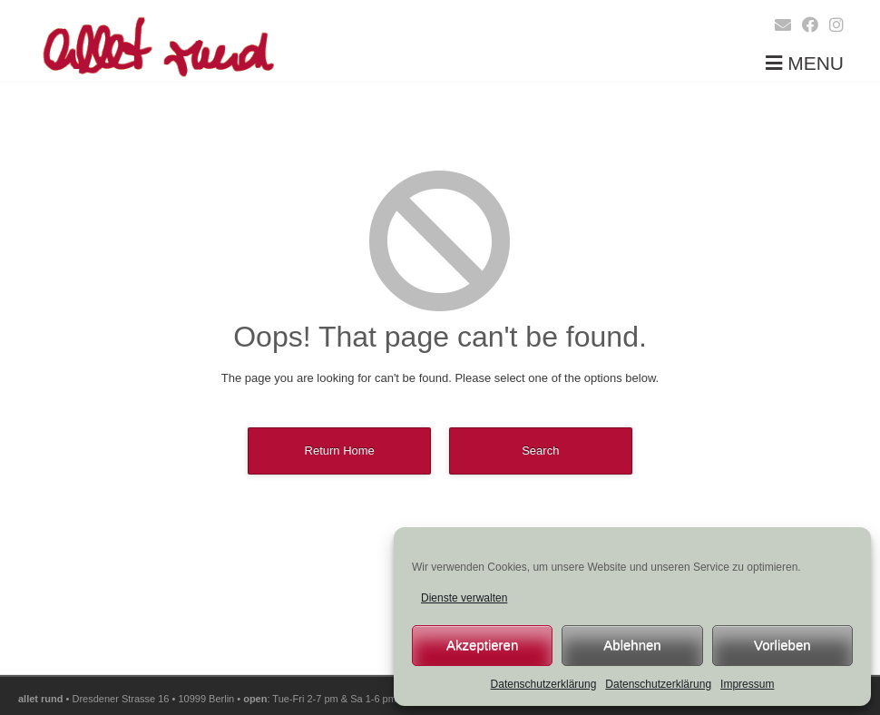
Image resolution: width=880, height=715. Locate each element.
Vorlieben (782, 644)
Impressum (747, 684)
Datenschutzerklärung (544, 684)
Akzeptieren (482, 644)
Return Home (340, 450)
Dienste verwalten (464, 598)
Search (540, 450)
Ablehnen (631, 644)
